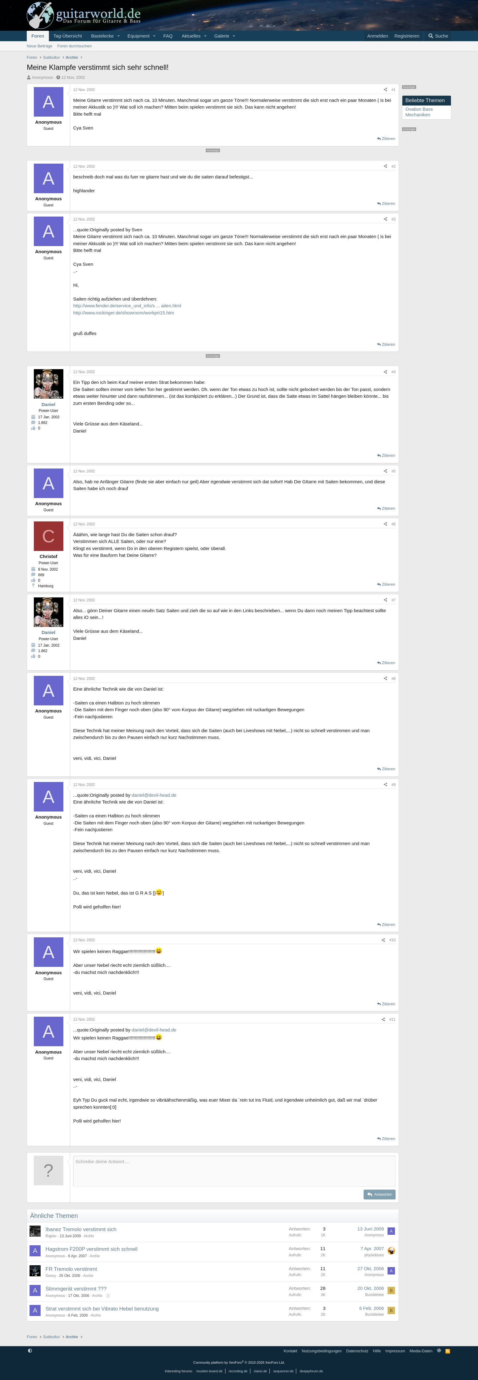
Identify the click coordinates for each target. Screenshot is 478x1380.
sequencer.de (283, 1371)
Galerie (221, 35)
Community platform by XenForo (239, 1362)
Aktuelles (191, 35)
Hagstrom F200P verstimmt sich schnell (91, 1249)
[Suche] (438, 36)
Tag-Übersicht (68, 35)
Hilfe (377, 1351)
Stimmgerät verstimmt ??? (76, 1289)
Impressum (395, 1351)
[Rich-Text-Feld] (234, 1171)
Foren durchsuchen (74, 46)
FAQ (168, 35)
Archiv (89, 1236)
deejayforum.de (311, 1371)
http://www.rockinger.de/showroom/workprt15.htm (123, 312)
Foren (37, 35)
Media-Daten (421, 1351)
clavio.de (260, 1371)
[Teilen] (385, 90)
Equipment (138, 35)
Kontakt (290, 1351)
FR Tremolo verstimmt (71, 1269)
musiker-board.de (209, 1371)
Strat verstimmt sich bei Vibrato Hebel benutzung (102, 1309)
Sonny (51, 1276)
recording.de (238, 1371)
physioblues (374, 1255)
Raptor (51, 1236)
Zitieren (388, 138)
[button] (118, 36)
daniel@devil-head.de (154, 795)
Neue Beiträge (39, 46)
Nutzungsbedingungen (322, 1351)
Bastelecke (102, 35)
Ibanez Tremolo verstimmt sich (81, 1229)
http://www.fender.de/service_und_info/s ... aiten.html (127, 305)
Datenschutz (357, 1351)
